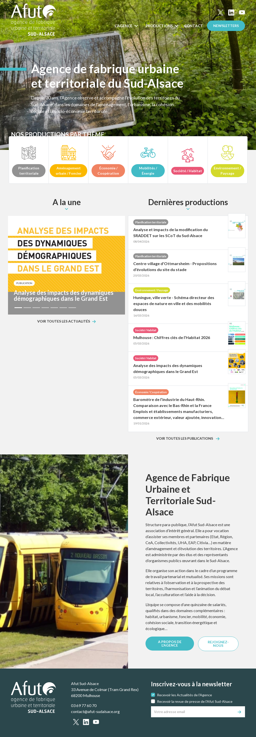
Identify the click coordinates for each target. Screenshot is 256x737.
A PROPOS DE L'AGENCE (170, 643)
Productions (160, 25)
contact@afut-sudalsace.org (95, 711)
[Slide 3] (36, 308)
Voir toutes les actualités (63, 321)
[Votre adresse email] (192, 711)
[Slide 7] (72, 308)
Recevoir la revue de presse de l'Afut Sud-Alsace (194, 701)
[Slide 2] (27, 308)
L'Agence (124, 25)
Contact (193, 25)
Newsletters (226, 25)
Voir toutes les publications (185, 438)
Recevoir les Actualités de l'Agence (184, 695)
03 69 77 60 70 (83, 705)
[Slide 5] (54, 308)
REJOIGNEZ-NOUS (218, 644)
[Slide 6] (63, 308)
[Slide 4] (45, 308)
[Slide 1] (18, 308)
